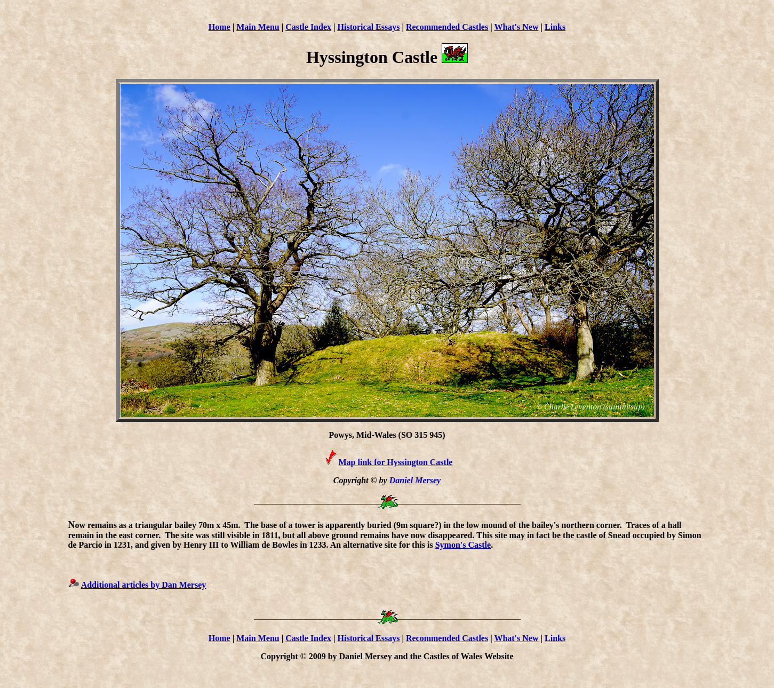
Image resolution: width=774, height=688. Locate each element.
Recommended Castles (447, 26)
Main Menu (257, 26)
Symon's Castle (463, 544)
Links (555, 26)
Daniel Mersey (415, 480)
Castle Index (308, 26)
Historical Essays (369, 26)
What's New (516, 26)
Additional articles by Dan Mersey (143, 584)
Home (219, 26)
